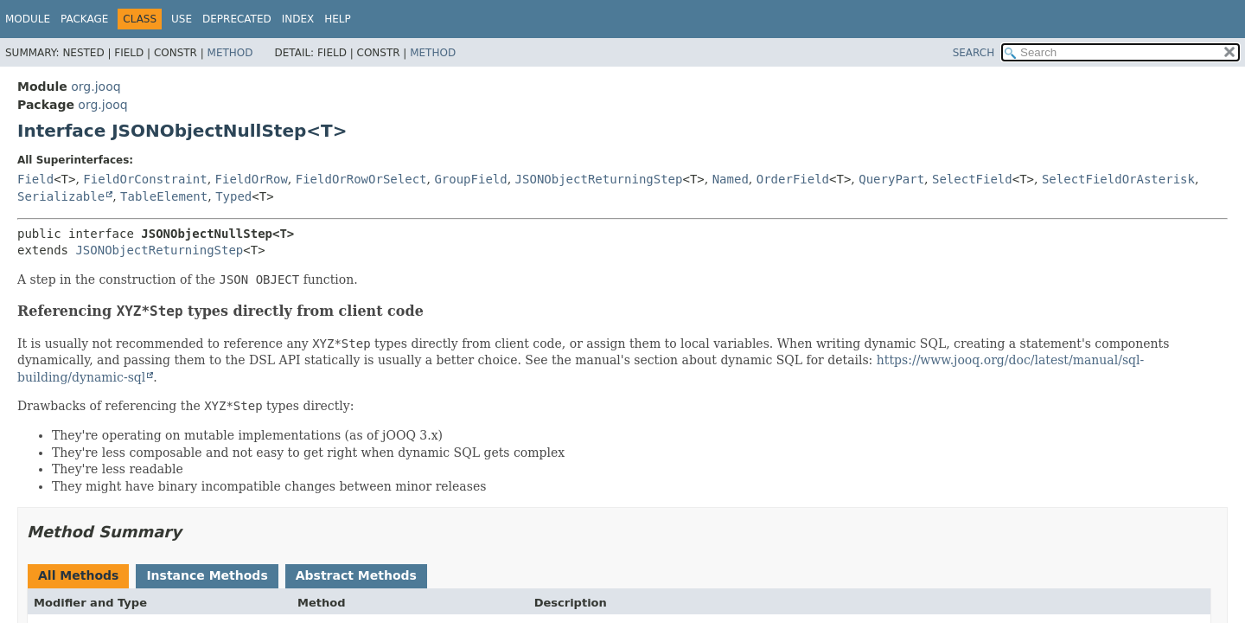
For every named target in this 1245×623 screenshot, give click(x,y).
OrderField (793, 179)
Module (27, 19)
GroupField (470, 179)
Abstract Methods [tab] (356, 575)
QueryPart (891, 179)
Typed (233, 196)
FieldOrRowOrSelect (361, 179)
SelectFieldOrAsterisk (1118, 179)
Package (84, 19)
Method (230, 53)
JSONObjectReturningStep (599, 179)
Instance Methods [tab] (206, 575)
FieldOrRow (251, 179)
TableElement (164, 196)
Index (298, 19)
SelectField (972, 179)
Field (35, 179)
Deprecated (236, 19)
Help (337, 19)
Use (181, 19)
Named (730, 179)
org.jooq (95, 86)
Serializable (61, 196)
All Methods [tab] (78, 575)
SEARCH (974, 53)
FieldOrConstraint (145, 179)
